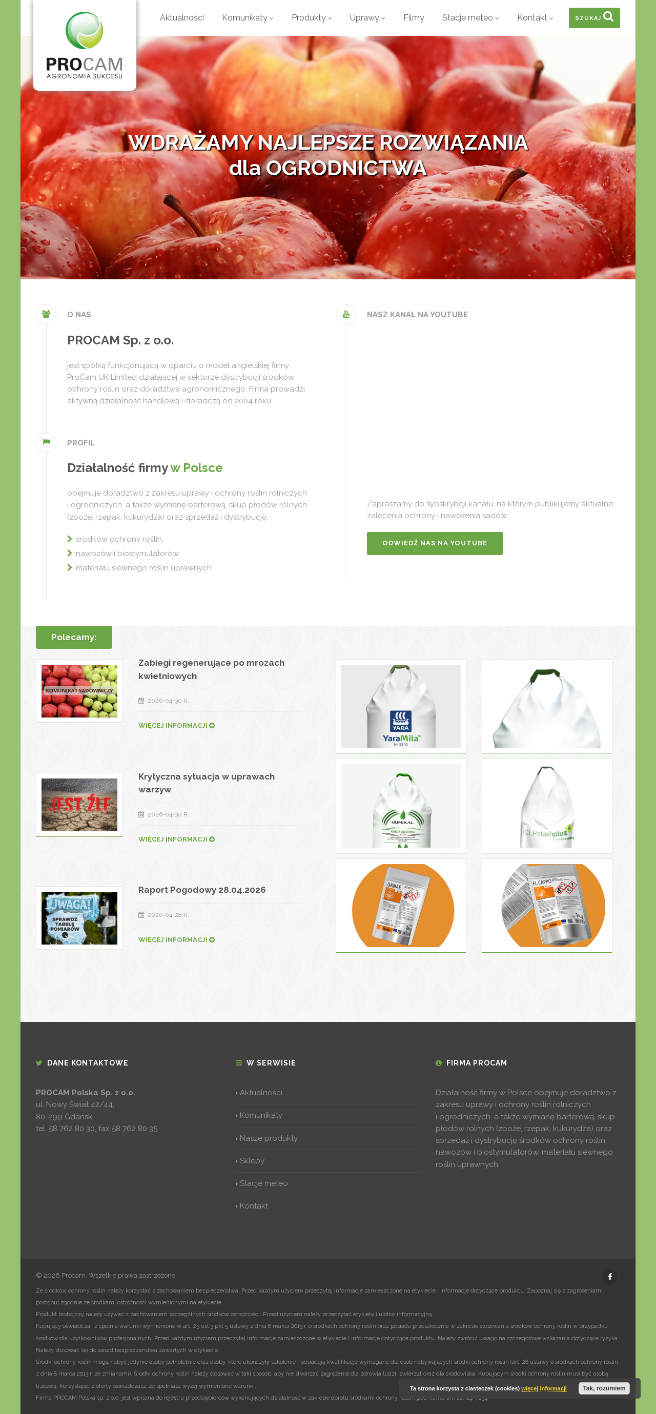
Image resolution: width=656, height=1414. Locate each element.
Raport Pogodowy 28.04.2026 (202, 890)
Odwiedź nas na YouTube (434, 543)
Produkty (312, 18)
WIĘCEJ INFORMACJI (176, 725)
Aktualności (182, 18)
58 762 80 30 (72, 1128)
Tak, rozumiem (604, 1388)
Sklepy (250, 1160)
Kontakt (535, 18)
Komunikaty (248, 18)
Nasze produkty (267, 1138)
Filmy (413, 18)
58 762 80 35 (134, 1128)
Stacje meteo (470, 18)
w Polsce (196, 467)
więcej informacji (544, 1388)
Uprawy (367, 18)
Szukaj (594, 16)
